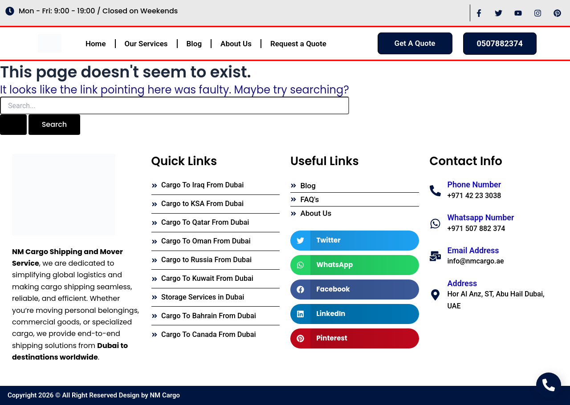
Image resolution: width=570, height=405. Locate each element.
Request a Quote (298, 43)
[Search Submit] (13, 124)
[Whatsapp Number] (435, 223)
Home (96, 43)
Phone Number (474, 184)
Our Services (146, 43)
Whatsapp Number (481, 217)
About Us (236, 43)
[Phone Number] (435, 190)
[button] (354, 241)
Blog (194, 43)
